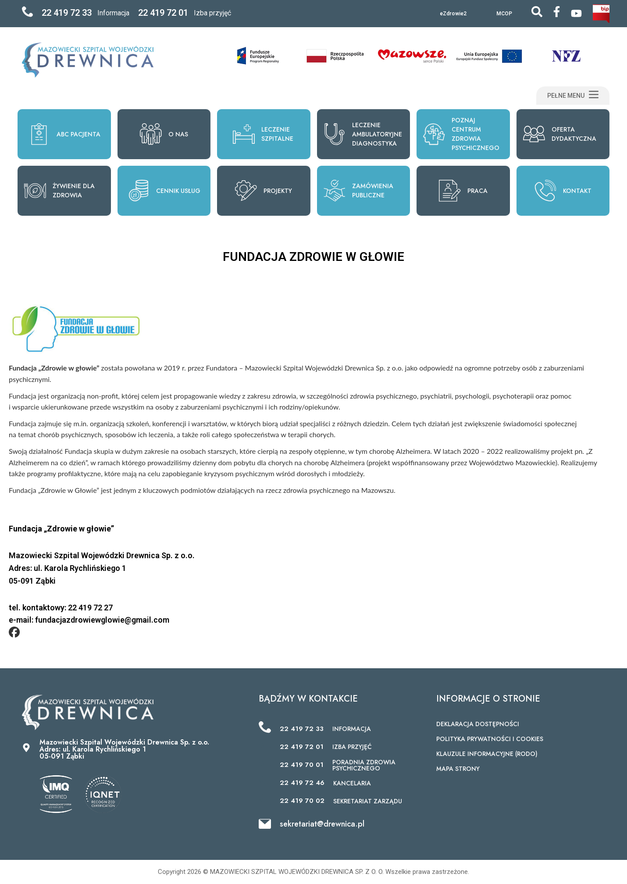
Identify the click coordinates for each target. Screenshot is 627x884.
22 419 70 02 (302, 801)
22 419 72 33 (67, 12)
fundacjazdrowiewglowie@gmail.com (102, 619)
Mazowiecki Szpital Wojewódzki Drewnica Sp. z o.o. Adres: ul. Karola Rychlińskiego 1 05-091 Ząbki (124, 749)
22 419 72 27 (90, 607)
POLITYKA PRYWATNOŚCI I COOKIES (489, 738)
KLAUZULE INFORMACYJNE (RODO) (487, 753)
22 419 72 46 (302, 783)
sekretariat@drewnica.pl (322, 824)
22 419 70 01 (302, 765)
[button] (572, 95)
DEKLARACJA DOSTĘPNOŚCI (477, 724)
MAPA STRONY (458, 768)
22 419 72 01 (163, 12)
